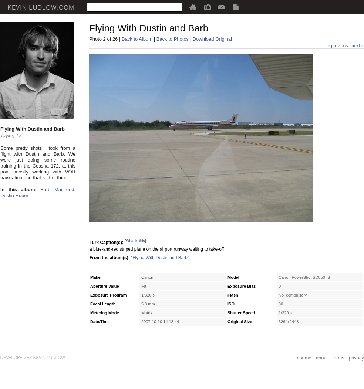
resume (303, 358)
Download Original (212, 39)
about (322, 358)
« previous (337, 45)
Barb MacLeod (57, 189)
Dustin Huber (14, 195)
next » (357, 45)
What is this (135, 241)
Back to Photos (172, 39)
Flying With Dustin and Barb (160, 257)
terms (338, 358)
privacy (356, 358)
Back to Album (137, 39)
